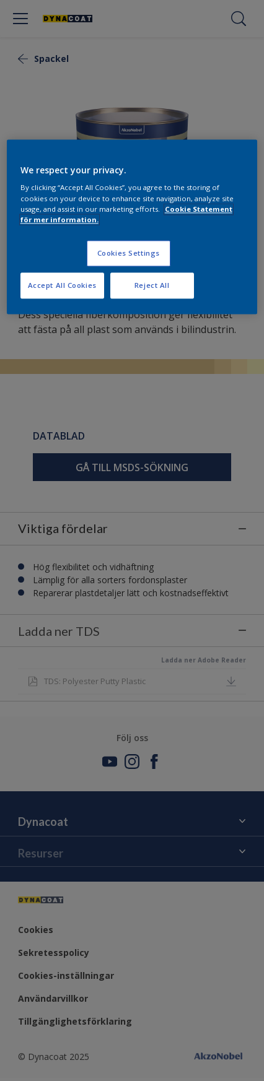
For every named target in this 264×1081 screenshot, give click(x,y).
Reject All (152, 285)
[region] (132, 226)
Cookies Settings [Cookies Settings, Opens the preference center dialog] (128, 253)
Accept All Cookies (62, 285)
